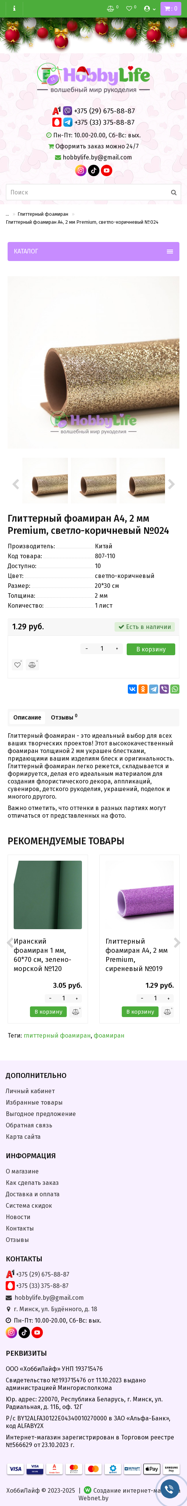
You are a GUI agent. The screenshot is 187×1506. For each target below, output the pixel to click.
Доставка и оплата (33, 1194)
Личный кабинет (30, 1091)
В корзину (151, 649)
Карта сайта (23, 1136)
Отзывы (64, 717)
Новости (18, 1217)
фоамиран (109, 1035)
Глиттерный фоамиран (42, 214)
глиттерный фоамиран (57, 1035)
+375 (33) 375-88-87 (104, 122)
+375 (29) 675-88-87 (104, 111)
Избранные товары (34, 1102)
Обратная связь (29, 1125)
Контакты (20, 1228)
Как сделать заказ (32, 1182)
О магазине (22, 1171)
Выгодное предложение (41, 1114)
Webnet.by (93, 1498)
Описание (27, 717)
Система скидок (29, 1205)
